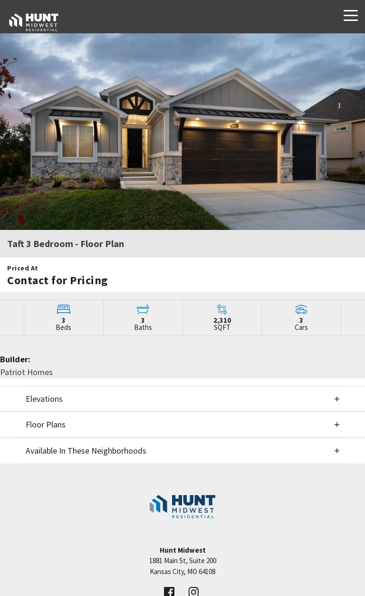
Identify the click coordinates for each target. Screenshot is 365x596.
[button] (182, 399)
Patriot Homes (26, 372)
